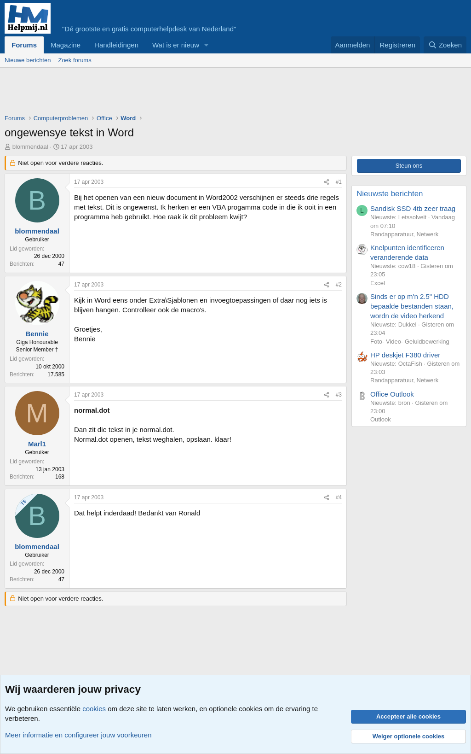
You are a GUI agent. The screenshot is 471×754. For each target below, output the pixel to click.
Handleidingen (116, 45)
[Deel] (327, 182)
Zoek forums (74, 60)
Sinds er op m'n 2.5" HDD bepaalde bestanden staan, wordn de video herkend (412, 306)
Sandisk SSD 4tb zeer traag (412, 208)
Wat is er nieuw (175, 45)
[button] (206, 44)
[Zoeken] (445, 44)
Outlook (380, 419)
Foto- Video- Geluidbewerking (409, 341)
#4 (339, 497)
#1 (339, 182)
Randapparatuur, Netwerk (404, 234)
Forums (24, 45)
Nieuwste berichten (389, 193)
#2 (339, 284)
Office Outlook (392, 394)
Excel (377, 283)
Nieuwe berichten (28, 60)
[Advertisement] (172, 93)
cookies (94, 709)
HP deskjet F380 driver (405, 355)
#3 (339, 395)
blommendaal (30, 146)
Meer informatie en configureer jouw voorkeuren (78, 735)
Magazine (65, 45)
